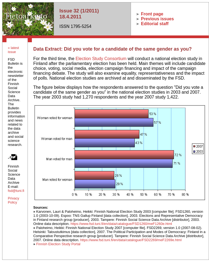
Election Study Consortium (101, 58)
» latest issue (13, 50)
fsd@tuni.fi (16, 191)
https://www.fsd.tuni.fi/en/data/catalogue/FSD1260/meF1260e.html (121, 224)
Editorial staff (152, 23)
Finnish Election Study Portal (58, 244)
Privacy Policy (13, 200)
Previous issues (155, 19)
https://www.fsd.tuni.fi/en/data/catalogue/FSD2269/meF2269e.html (131, 240)
